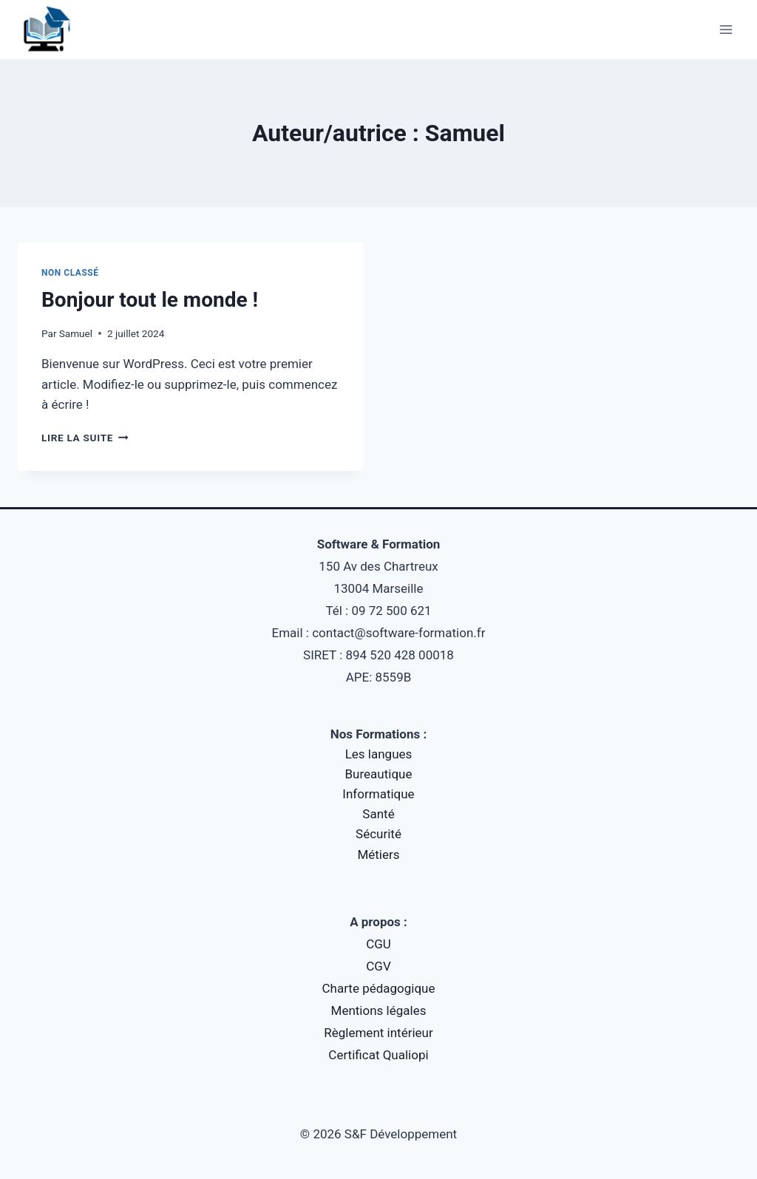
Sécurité (378, 833)
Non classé (70, 273)
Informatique (378, 793)
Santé (378, 813)
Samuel (75, 333)
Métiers (378, 854)
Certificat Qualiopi (378, 1054)
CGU (378, 944)
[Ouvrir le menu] (725, 29)
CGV (378, 966)
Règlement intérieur (378, 1032)
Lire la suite (84, 438)
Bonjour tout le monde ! (149, 300)
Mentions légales (379, 1010)
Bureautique (379, 774)
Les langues (379, 754)
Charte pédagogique (378, 988)
